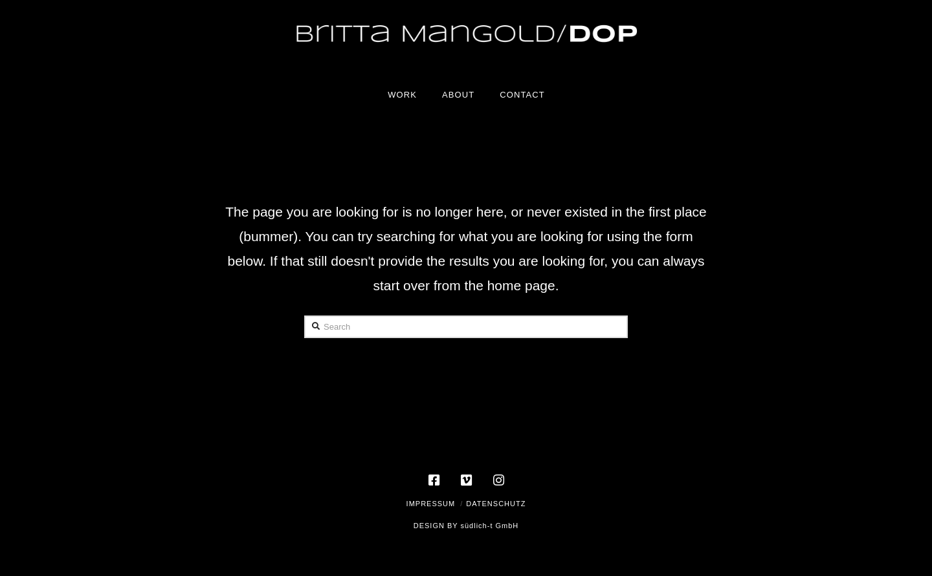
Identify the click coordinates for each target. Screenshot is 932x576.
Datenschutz (496, 503)
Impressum (431, 503)
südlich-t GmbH (489, 525)
